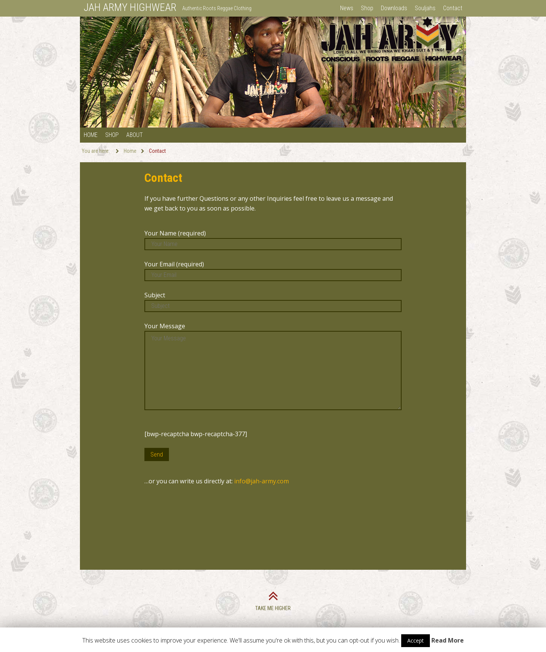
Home (91, 134)
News (346, 8)
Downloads (394, 8)
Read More (447, 640)
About (134, 134)
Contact (452, 8)
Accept (415, 640)
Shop (367, 8)
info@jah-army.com (261, 481)
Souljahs (425, 8)
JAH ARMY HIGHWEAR (130, 7)
